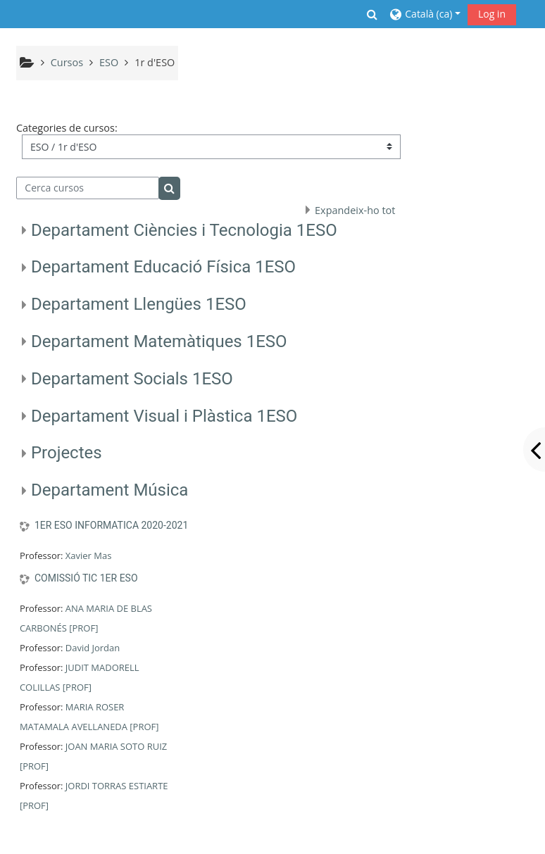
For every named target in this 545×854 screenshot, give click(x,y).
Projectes (66, 453)
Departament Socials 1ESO (132, 379)
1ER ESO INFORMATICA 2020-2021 (111, 525)
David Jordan (92, 647)
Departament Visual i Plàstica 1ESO (164, 416)
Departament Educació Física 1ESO (163, 267)
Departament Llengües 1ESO (138, 304)
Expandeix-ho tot (355, 210)
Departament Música (110, 490)
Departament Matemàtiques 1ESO (159, 341)
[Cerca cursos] (87, 188)
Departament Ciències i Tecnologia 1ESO (184, 230)
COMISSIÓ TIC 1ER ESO (86, 578)
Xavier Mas (88, 555)
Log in (492, 13)
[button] (372, 14)
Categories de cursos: (67, 127)
